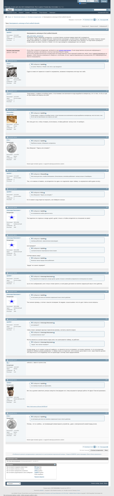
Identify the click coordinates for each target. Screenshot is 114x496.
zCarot (78, 490)
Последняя (104, 19)
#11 (107, 291)
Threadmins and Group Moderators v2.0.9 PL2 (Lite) (56, 493)
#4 (107, 109)
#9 (107, 235)
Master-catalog (95, 483)
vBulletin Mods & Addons (75, 493)
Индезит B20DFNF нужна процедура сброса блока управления (83, 454)
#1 (107, 29)
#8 (107, 207)
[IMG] (36, 470)
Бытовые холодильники (34, 17)
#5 (107, 137)
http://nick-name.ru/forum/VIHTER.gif (37, 406)
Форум (10, 10)
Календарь (34, 12)
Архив (101, 483)
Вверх (106, 450)
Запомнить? (83, 3)
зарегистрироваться (99, 53)
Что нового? (18, 10)
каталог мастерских (65, 50)
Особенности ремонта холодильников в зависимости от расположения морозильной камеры (39, 454)
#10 (107, 273)
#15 (107, 413)
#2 (107, 60)
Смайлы (37, 469)
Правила (21, 12)
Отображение (103, 26)
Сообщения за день (12, 12)
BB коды (37, 467)
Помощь (103, 1)
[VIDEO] (37, 472)
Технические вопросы (20, 17)
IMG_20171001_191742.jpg (35, 36)
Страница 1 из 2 (88, 19)
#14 (107, 379)
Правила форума (39, 477)
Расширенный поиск (103, 12)
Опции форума (43, 12)
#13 (107, 360)
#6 (107, 170)
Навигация (52, 12)
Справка (27, 12)
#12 (107, 319)
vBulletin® (42, 490)
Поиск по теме (93, 26)
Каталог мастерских (31, 10)
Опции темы (85, 26)
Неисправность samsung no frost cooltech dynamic (24, 23)
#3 (107, 91)
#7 (107, 189)
